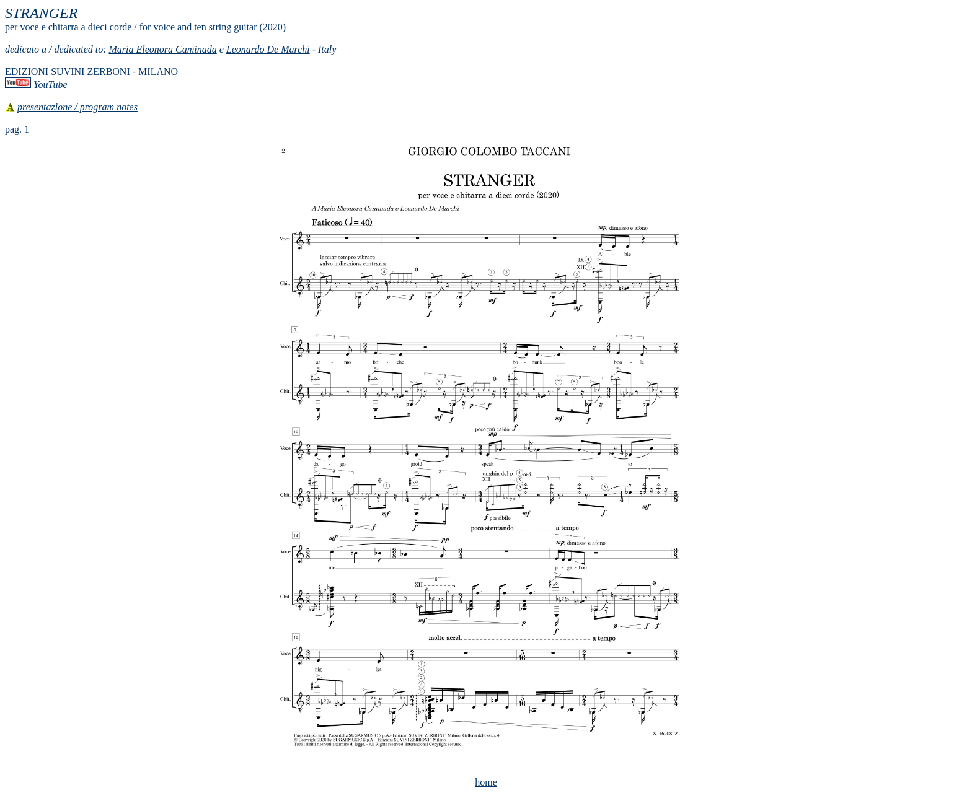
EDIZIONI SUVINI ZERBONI (67, 71)
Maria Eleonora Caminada (163, 49)
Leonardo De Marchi (268, 49)
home (486, 782)
